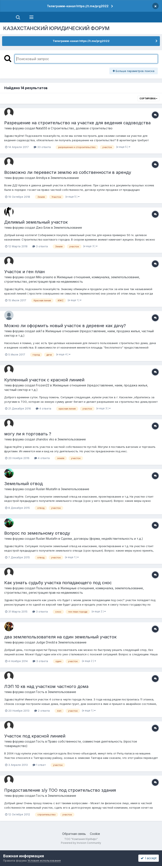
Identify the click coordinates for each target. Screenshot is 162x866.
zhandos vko (45, 439)
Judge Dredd (45, 642)
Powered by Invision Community (81, 842)
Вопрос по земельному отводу (37, 533)
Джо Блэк (43, 227)
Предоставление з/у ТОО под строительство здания (60, 790)
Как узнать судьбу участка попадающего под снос (58, 582)
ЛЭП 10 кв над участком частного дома (46, 686)
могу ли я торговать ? (27, 433)
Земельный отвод (23, 483)
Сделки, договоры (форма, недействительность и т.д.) (102, 538)
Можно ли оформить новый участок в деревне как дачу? (65, 325)
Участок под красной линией (34, 736)
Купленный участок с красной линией (44, 379)
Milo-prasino (44, 277)
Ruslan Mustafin (47, 489)
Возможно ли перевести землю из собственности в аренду (67, 172)
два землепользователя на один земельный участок (60, 636)
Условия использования (44, 860)
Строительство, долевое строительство (82, 128)
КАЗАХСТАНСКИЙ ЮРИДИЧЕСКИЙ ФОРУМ (56, 28)
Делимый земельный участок (36, 222)
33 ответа (42, 147)
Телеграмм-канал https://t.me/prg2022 (77, 6)
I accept (149, 858)
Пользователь (46, 588)
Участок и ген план (24, 271)
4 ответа (43, 408)
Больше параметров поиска (133, 71)
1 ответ (39, 764)
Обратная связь (74, 834)
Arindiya (41, 178)
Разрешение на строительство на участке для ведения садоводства (77, 122)
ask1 (39, 331)
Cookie (95, 834)
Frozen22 (42, 385)
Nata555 (41, 128)
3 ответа (40, 246)
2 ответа (42, 710)
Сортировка (148, 98)
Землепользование (65, 178)
